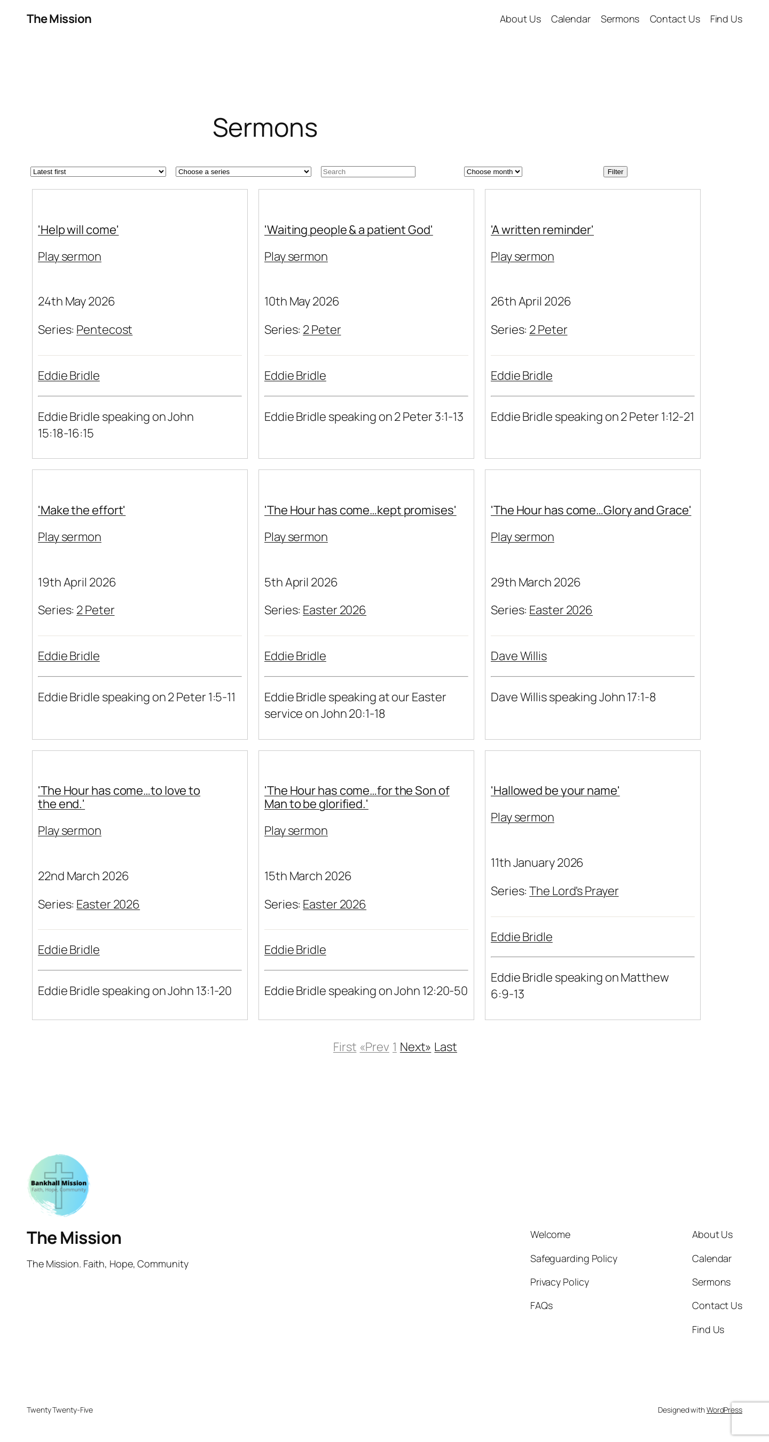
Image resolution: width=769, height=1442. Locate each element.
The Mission (59, 19)
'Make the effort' (81, 510)
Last (445, 1047)
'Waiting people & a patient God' (348, 230)
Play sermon (69, 256)
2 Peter (322, 330)
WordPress (724, 1410)
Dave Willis (519, 656)
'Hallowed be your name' (555, 790)
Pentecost (104, 330)
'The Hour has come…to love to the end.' (119, 797)
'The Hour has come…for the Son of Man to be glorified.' (357, 797)
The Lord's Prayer (573, 891)
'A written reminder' (542, 230)
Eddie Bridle (69, 375)
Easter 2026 (334, 610)
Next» (415, 1047)
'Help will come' (78, 230)
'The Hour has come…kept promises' (360, 510)
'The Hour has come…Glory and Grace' (591, 510)
